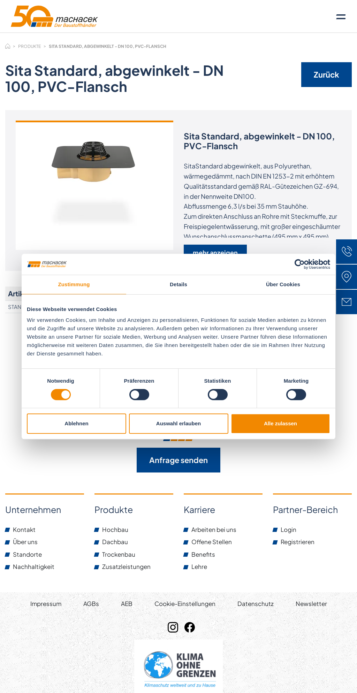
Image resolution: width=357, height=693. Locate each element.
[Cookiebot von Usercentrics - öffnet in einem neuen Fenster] (299, 264)
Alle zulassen (280, 423)
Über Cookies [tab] (283, 284)
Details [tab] (178, 284)
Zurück (326, 74)
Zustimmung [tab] (74, 284)
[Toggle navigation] (341, 16)
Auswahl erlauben (178, 423)
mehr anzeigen (215, 252)
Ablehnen (76, 423)
